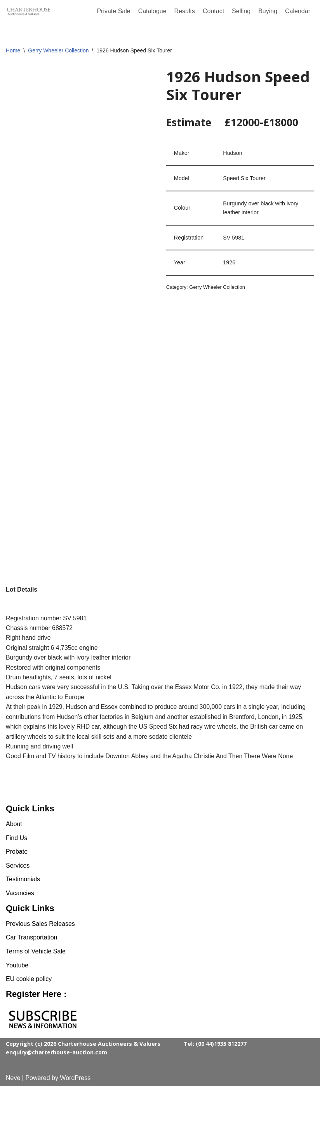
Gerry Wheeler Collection (58, 50)
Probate (17, 897)
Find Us (16, 883)
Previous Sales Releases (40, 969)
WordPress (75, 1123)
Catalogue (152, 11)
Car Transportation (31, 983)
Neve (13, 1123)
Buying (267, 11)
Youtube (17, 1011)
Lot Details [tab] (22, 589)
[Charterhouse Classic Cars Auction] (29, 11)
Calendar (297, 11)
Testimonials (23, 925)
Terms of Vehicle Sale (36, 997)
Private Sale (113, 11)
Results (184, 11)
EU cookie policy (29, 1024)
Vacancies (20, 939)
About (14, 869)
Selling (241, 11)
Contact (213, 11)
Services (18, 911)
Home (13, 50)
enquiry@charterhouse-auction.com (56, 1098)
